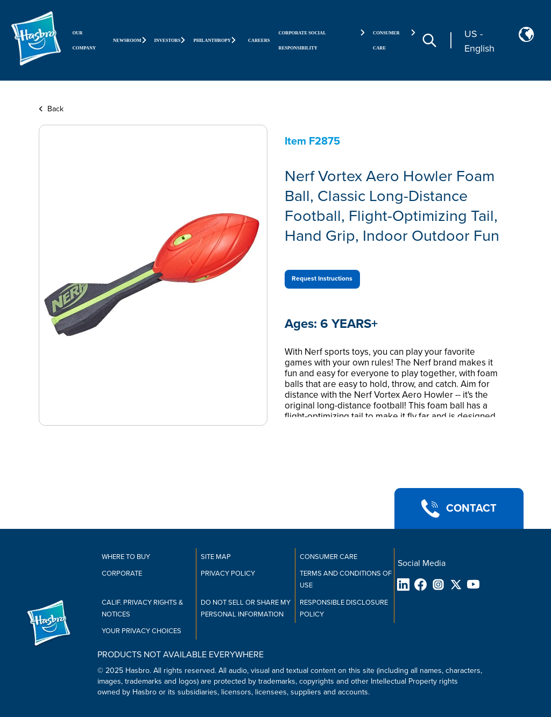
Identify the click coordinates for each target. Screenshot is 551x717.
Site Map (216, 557)
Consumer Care (328, 557)
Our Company (84, 40)
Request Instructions (322, 279)
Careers (259, 40)
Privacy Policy (228, 573)
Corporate (122, 573)
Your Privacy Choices (141, 631)
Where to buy (126, 557)
